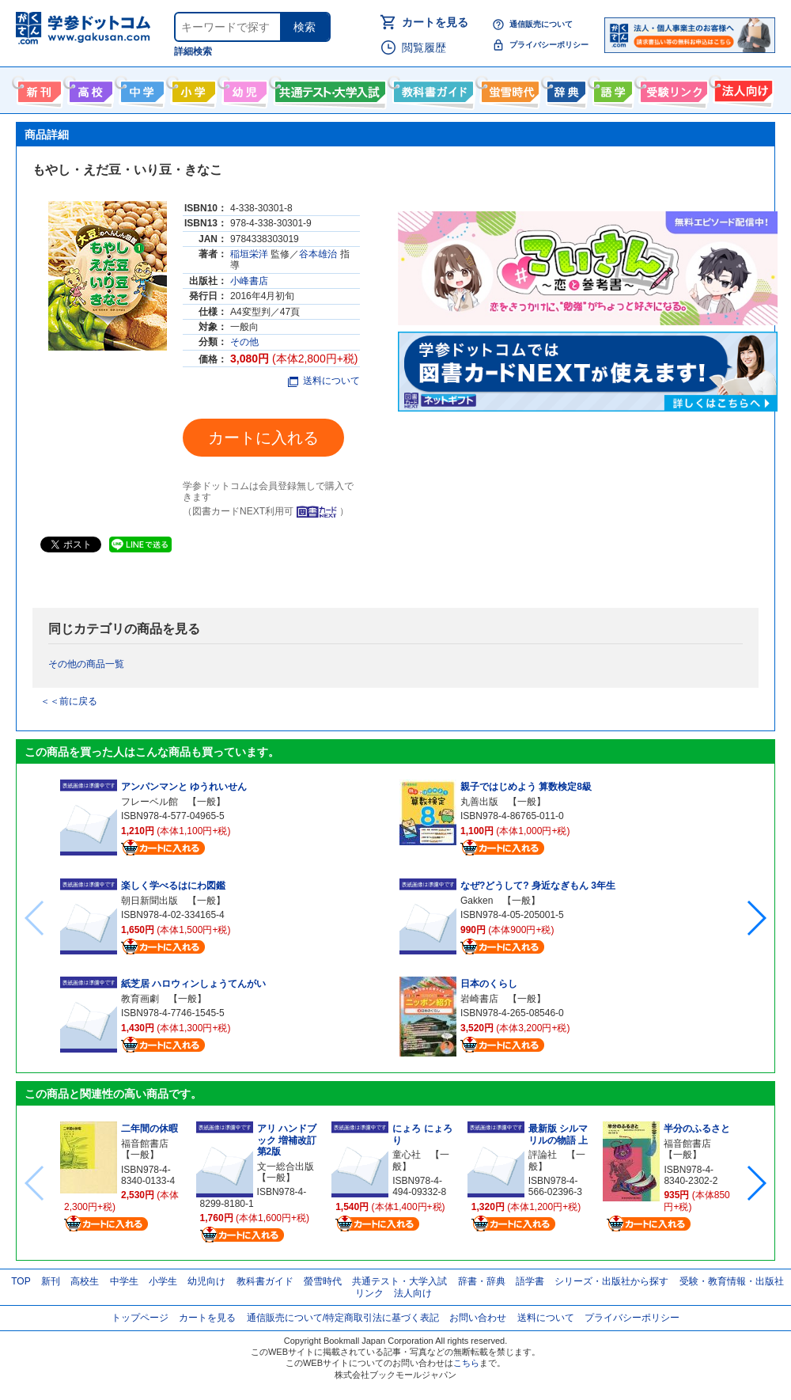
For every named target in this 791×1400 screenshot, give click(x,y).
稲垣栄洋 (249, 254)
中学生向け (140, 88)
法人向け (741, 88)
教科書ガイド (431, 88)
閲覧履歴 (424, 47)
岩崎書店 (479, 998)
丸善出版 (479, 801)
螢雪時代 (508, 88)
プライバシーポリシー (549, 44)
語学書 (611, 88)
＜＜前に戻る (68, 701)
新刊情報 (37, 88)
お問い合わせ (477, 1317)
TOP (20, 1281)
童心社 (406, 1154)
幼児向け (243, 88)
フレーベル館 (149, 801)
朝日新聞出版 (149, 900)
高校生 (84, 1281)
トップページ (140, 1317)
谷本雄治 (318, 254)
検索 (304, 27)
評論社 (542, 1154)
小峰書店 (249, 280)
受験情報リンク (671, 88)
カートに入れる (263, 437)
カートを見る (435, 22)
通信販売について (541, 24)
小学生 (163, 1281)
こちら (466, 1363)
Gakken (476, 900)
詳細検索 (193, 51)
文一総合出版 (285, 1166)
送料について (324, 380)
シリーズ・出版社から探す (611, 1281)
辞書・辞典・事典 (564, 88)
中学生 (124, 1281)
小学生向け (192, 88)
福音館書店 (144, 1143)
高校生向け (89, 88)
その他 (244, 341)
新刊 (50, 1281)
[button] (755, 918)
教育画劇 (140, 998)
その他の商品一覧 (86, 664)
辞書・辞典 (481, 1281)
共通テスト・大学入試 (328, 88)
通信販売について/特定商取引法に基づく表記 (343, 1317)
